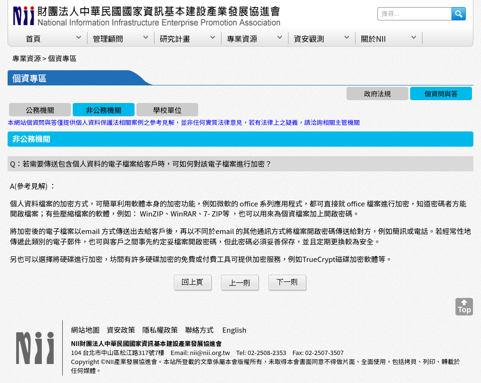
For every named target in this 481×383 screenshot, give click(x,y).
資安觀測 (309, 38)
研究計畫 (175, 38)
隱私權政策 (160, 330)
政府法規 (377, 93)
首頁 (33, 38)
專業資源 (242, 38)
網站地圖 (85, 330)
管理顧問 (108, 38)
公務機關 (40, 110)
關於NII (373, 38)
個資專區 (62, 58)
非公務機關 (103, 110)
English (234, 330)
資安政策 (120, 330)
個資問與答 (441, 93)
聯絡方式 (199, 330)
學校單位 (167, 110)
